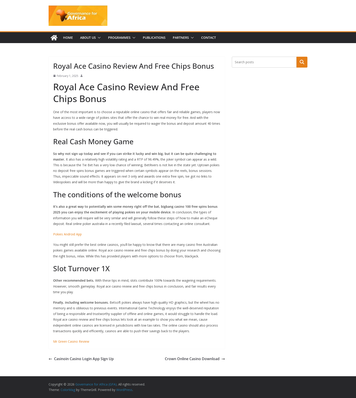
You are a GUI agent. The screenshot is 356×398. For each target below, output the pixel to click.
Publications (154, 37)
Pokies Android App (67, 234)
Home (68, 37)
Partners (181, 37)
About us (88, 37)
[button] (98, 37)
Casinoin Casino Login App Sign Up (81, 358)
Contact (208, 37)
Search (302, 62)
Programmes (119, 37)
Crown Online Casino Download (195, 358)
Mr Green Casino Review (71, 341)
